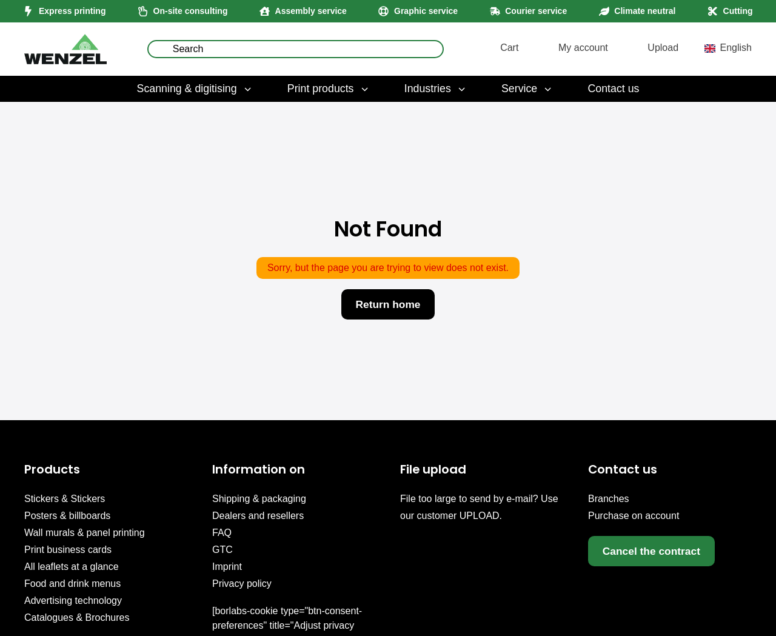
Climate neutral (644, 11)
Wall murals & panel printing (84, 532)
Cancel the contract (654, 551)
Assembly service (311, 11)
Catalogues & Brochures (76, 617)
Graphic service (426, 11)
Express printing (72, 11)
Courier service (536, 11)
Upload (662, 47)
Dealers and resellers (258, 515)
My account (583, 47)
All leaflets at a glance (71, 566)
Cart (509, 47)
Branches (608, 499)
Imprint (227, 566)
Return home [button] (388, 304)
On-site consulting (190, 11)
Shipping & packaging (259, 499)
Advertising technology (73, 600)
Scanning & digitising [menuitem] (195, 88)
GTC (222, 549)
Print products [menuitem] (328, 88)
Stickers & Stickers (64, 499)
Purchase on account (633, 515)
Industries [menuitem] (435, 88)
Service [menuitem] (527, 88)
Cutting (738, 11)
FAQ (222, 532)
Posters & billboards (67, 515)
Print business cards (68, 549)
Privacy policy (242, 583)
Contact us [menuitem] (613, 88)
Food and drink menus (72, 583)
